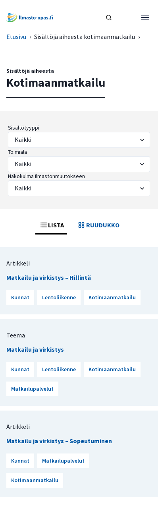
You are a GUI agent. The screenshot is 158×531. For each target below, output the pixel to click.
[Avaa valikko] (145, 17)
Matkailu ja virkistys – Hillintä (48, 277)
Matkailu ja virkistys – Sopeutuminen (59, 441)
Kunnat (20, 297)
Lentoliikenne (59, 297)
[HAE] (108, 17)
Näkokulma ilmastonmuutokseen (46, 176)
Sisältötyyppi (23, 127)
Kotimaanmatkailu (112, 297)
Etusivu (16, 37)
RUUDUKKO (98, 225)
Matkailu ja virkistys (35, 349)
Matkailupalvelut (32, 388)
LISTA (51, 225)
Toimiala (17, 151)
